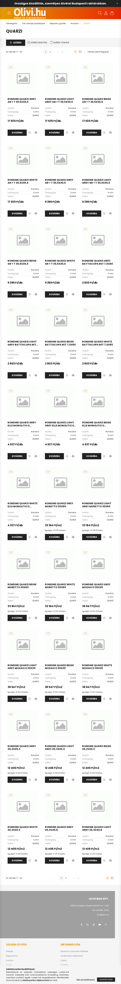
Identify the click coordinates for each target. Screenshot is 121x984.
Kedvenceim (12, 970)
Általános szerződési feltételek (74, 951)
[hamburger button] (9, 13)
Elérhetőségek (67, 970)
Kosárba (17, 132)
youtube (100, 925)
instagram (88, 925)
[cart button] (112, 13)
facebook (81, 925)
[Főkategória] (12, 23)
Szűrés (17, 42)
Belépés (9, 951)
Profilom (10, 960)
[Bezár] (117, 3)
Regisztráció (12, 956)
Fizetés (64, 960)
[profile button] (106, 13)
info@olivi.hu (103, 914)
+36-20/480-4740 (100, 910)
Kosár (8, 965)
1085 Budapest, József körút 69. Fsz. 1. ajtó (90, 905)
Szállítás (65, 965)
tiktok (94, 925)
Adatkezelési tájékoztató (72, 956)
